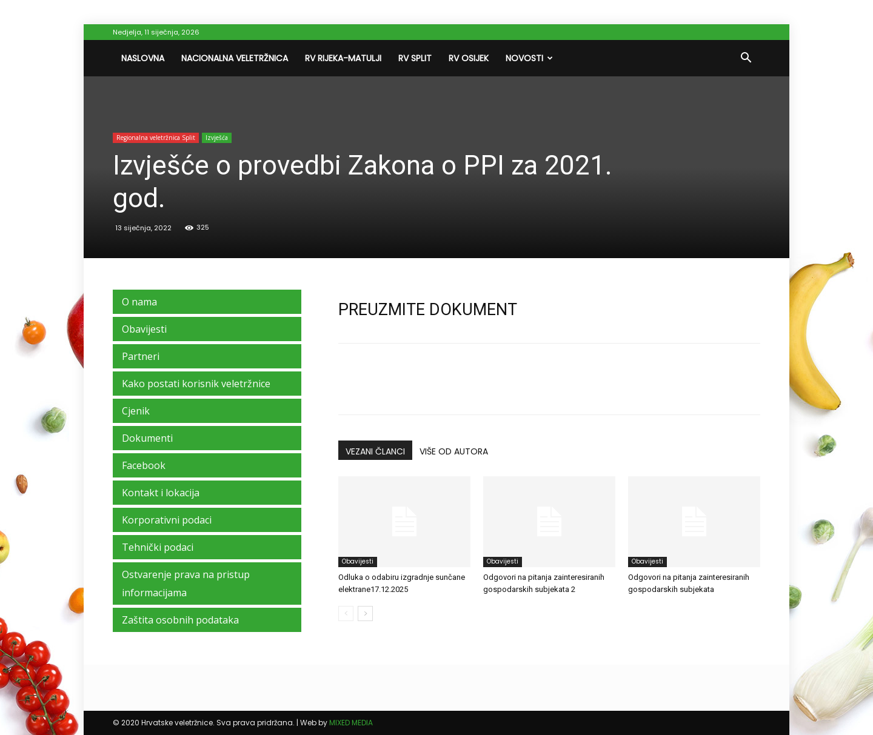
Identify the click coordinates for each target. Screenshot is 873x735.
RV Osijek (469, 58)
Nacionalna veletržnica (234, 58)
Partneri (140, 356)
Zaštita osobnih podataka (180, 620)
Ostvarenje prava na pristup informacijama (186, 583)
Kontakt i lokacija (160, 492)
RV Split (415, 58)
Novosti (529, 58)
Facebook (144, 465)
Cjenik (136, 410)
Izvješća (217, 137)
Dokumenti (147, 438)
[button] (745, 58)
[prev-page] (345, 613)
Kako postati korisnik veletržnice (196, 383)
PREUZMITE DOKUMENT (427, 309)
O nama (139, 301)
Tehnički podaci (157, 547)
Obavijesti (357, 561)
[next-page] (365, 613)
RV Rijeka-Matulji (343, 58)
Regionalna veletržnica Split (155, 137)
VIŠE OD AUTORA (454, 451)
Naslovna (142, 58)
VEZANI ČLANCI (375, 451)
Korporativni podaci (167, 520)
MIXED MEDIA (351, 722)
